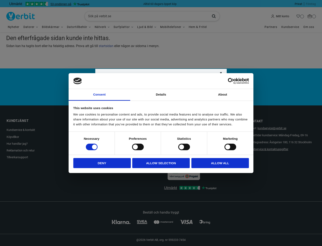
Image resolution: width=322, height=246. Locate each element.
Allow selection (161, 163)
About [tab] (222, 94)
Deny (102, 163)
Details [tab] (161, 94)
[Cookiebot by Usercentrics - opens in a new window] (231, 81)
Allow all (220, 163)
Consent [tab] (99, 94)
